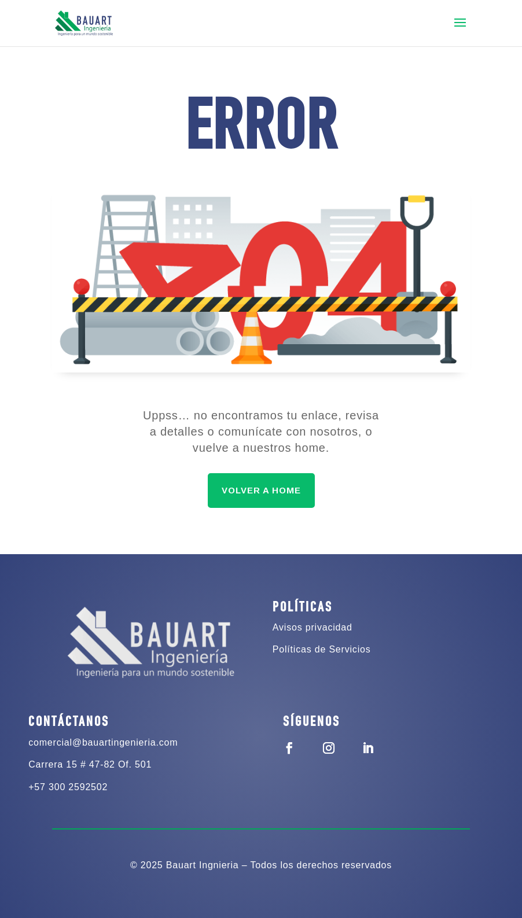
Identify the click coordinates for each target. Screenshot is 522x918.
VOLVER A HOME (261, 490)
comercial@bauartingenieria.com (103, 742)
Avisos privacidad (312, 627)
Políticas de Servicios (322, 649)
